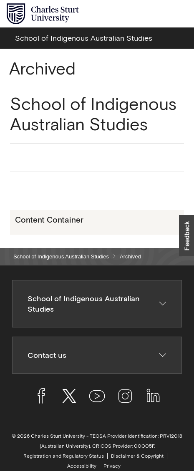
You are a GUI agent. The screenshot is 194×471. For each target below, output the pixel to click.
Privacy (112, 466)
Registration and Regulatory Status (63, 456)
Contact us (97, 355)
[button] (186, 235)
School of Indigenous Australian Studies (61, 256)
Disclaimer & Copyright (137, 456)
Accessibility (81, 466)
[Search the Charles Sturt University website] (161, 14)
